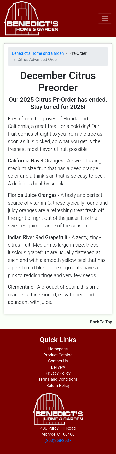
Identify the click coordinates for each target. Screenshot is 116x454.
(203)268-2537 (58, 440)
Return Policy (58, 385)
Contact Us (58, 361)
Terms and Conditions (58, 379)
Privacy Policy (58, 373)
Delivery (58, 367)
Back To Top (101, 322)
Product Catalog (58, 355)
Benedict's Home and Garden (38, 53)
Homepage (58, 349)
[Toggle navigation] (105, 18)
